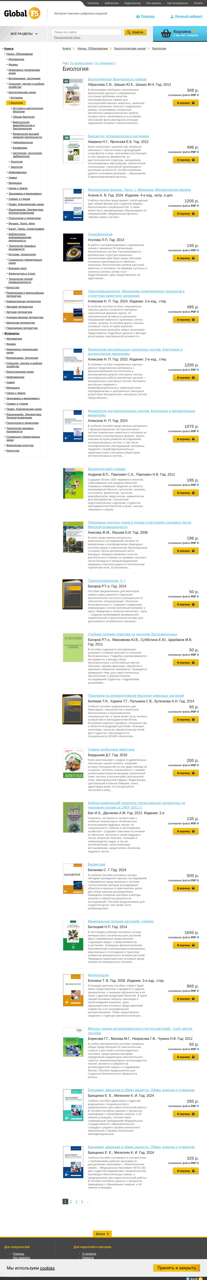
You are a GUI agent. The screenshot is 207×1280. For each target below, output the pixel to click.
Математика (16, 59)
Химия (13, 177)
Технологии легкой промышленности (21, 280)
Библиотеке (112, 3)
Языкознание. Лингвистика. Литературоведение (26, 211)
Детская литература (19, 312)
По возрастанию (81, 63)
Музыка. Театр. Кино (22, 223)
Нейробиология (23, 142)
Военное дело (18, 268)
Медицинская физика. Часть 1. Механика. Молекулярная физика (139, 190)
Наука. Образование (19, 53)
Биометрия (96, 864)
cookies (47, 1268)
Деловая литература (19, 306)
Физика (13, 64)
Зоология (17, 161)
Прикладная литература (22, 328)
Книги (8, 48)
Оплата (198, 3)
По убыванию (104, 63)
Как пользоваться (177, 3)
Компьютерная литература (23, 301)
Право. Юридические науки (26, 204)
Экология (17, 167)
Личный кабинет (189, 16)
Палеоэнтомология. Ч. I (106, 581)
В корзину (183, 103)
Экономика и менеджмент (25, 193)
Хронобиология (100, 234)
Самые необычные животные (111, 749)
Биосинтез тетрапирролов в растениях (118, 136)
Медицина (15, 183)
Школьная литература (20, 322)
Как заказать (154, 3)
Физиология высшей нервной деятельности (27, 135)
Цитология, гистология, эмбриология (28, 154)
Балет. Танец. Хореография (26, 228)
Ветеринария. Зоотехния (24, 78)
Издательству (132, 3)
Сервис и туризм (19, 198)
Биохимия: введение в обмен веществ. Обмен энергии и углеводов (141, 1090)
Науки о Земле (18, 188)
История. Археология (22, 254)
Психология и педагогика (25, 218)
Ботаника (17, 97)
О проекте (89, 1253)
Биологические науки (22, 92)
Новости (88, 1257)
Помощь (148, 16)
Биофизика (20, 147)
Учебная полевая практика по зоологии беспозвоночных (132, 634)
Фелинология (98, 975)
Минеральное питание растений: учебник (121, 921)
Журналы (11, 333)
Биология (17, 103)
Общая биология (24, 116)
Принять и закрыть (176, 1267)
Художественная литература (24, 317)
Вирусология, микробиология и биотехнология (24, 125)
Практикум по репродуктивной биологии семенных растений (136, 695)
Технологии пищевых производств (22, 247)
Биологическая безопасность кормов (117, 79)
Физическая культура (20, 445)
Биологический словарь (107, 469)
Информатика (17, 172)
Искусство (12, 287)
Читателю (93, 3)
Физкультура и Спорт (22, 273)
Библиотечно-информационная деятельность (20, 237)
